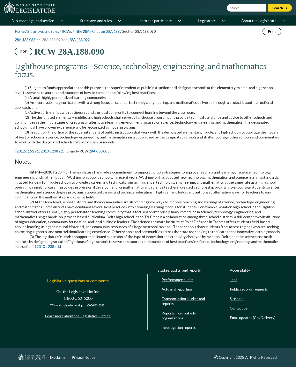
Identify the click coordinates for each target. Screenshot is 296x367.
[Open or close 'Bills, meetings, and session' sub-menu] (62, 20)
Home (20, 31)
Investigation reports (179, 327)
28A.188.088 (25, 39)
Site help (237, 298)
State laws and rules (96, 20)
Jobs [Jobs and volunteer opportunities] (233, 279)
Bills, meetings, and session (32, 20)
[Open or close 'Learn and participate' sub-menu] (179, 20)
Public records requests (249, 289)
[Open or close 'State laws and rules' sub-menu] (119, 20)
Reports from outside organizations (179, 315)
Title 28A (82, 31)
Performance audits (177, 279)
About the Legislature (258, 20)
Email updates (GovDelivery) (252, 317)
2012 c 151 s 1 (27, 151)
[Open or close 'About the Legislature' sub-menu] (284, 20)
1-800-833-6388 (94, 305)
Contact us (238, 308)
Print (272, 31)
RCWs (67, 31)
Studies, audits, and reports (179, 270)
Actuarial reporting (177, 289)
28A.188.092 (79, 39)
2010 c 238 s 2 (51, 151)
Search (279, 8)
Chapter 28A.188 (106, 31)
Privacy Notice (83, 357)
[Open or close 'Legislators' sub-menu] (223, 20)
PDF (23, 51)
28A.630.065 (99, 151)
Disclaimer (58, 357)
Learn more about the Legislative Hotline (78, 316)
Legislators (207, 20)
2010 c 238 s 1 (48, 246)
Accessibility (240, 270)
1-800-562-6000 (77, 298)
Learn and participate (155, 20)
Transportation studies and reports (183, 301)
